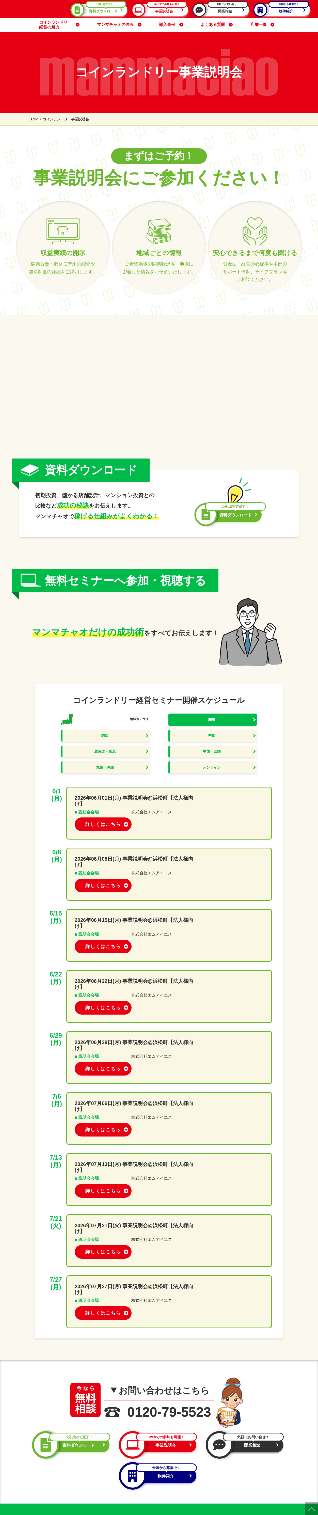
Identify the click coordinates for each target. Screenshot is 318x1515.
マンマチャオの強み (119, 24)
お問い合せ (249, 1485)
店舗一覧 (262, 24)
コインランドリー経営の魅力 (59, 24)
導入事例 (171, 24)
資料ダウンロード (100, 10)
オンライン (232, 758)
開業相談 (222, 10)
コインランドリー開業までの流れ (196, 1455)
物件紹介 (283, 10)
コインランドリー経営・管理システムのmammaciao (151, 1505)
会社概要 (247, 1470)
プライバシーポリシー (34, 1486)
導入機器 (247, 1439)
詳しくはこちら (235, 794)
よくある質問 (217, 24)
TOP (31, 119)
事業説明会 (161, 10)
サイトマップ (251, 1478)
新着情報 (247, 1462)
